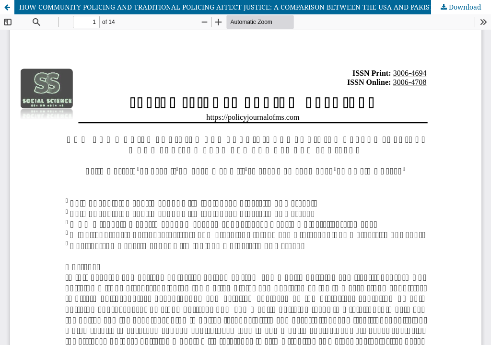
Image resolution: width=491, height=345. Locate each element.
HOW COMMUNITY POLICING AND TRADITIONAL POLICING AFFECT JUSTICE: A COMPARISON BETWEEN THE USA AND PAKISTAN (231, 7)
